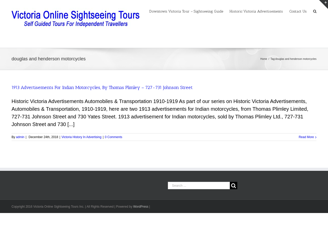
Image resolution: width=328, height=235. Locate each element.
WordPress (140, 206)
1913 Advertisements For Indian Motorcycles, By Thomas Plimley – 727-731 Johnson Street (102, 87)
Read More (306, 137)
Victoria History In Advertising (81, 137)
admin (20, 137)
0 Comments (113, 137)
